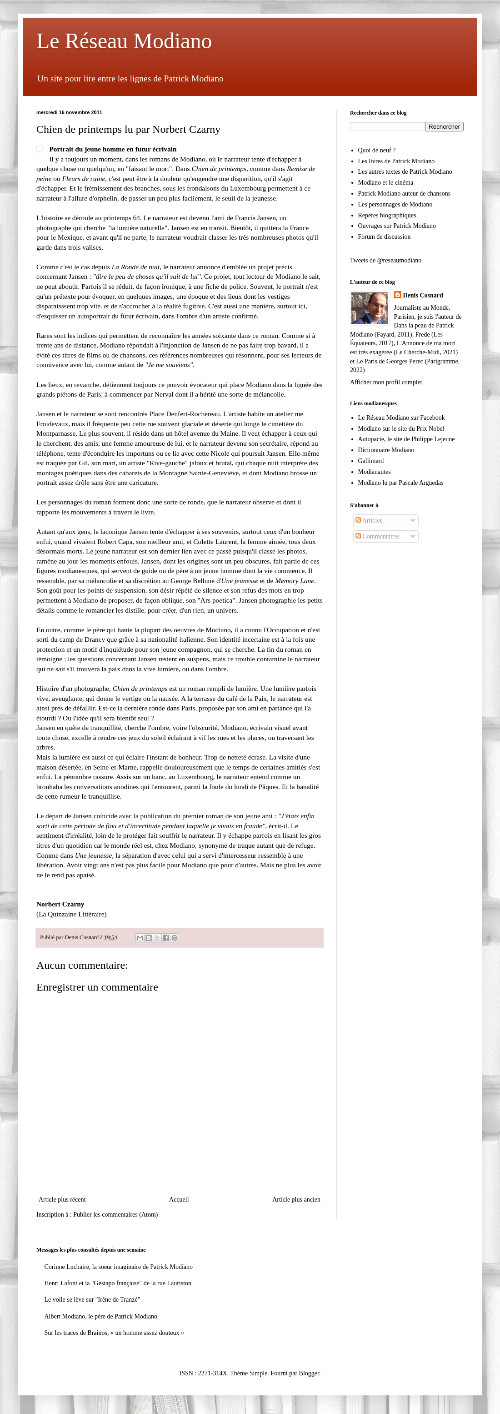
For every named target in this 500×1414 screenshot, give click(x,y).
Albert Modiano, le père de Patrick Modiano (101, 1316)
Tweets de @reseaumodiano (385, 260)
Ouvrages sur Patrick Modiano (397, 225)
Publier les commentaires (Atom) (115, 1214)
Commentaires (377, 536)
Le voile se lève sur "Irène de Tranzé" (92, 1299)
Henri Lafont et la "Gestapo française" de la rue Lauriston (118, 1283)
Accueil (179, 1199)
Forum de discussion (384, 236)
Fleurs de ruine (83, 178)
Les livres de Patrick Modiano (396, 161)
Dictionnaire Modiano (386, 450)
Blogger (309, 1373)
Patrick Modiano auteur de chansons (404, 193)
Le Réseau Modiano (124, 41)
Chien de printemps (218, 168)
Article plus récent (62, 1199)
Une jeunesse (239, 580)
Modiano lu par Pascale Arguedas (401, 482)
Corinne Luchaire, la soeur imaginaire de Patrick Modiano (119, 1266)
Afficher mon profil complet (386, 382)
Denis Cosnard (423, 295)
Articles (368, 520)
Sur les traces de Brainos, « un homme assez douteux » (115, 1332)
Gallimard (371, 461)
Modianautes (374, 471)
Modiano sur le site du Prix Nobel (401, 428)
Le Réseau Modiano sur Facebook (401, 417)
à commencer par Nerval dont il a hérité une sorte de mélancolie (194, 394)
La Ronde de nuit (136, 267)
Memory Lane (294, 580)
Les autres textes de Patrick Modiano (405, 171)
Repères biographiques (387, 215)
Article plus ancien (296, 1199)
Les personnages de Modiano (395, 204)
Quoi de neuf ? (377, 150)
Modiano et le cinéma (386, 182)
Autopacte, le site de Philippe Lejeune (406, 439)
